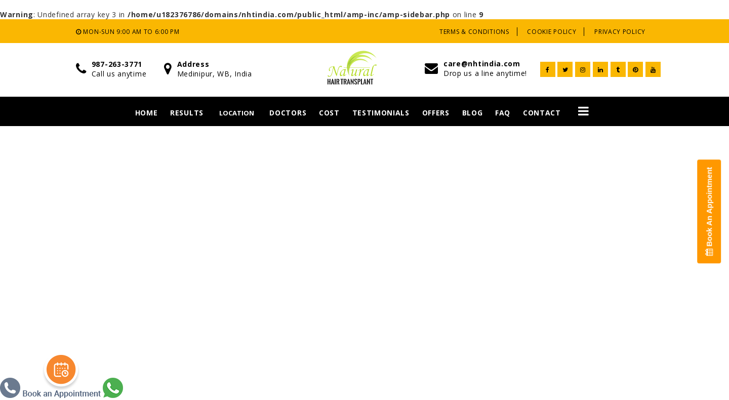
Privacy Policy (619, 31)
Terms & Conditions (474, 31)
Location (236, 112)
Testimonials (381, 112)
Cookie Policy (551, 31)
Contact (542, 112)
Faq (502, 112)
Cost (329, 112)
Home (146, 112)
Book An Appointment (709, 211)
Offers (436, 112)
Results (187, 112)
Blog (472, 112)
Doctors (287, 112)
